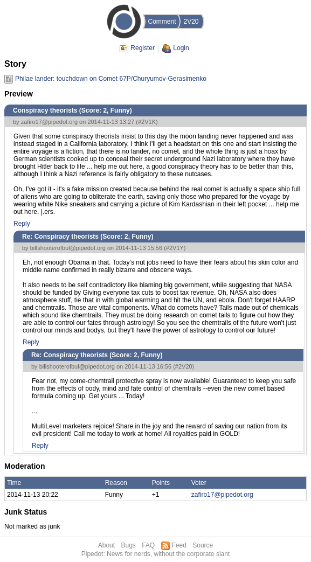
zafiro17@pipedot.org (49, 122)
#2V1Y (175, 248)
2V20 (190, 21)
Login (181, 48)
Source (202, 545)
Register (142, 48)
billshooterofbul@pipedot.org (68, 248)
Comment (162, 21)
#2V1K (147, 122)
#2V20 (183, 366)
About (106, 545)
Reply (21, 223)
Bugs (128, 545)
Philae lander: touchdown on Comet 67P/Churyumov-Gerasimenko (110, 78)
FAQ (148, 545)
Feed (179, 545)
